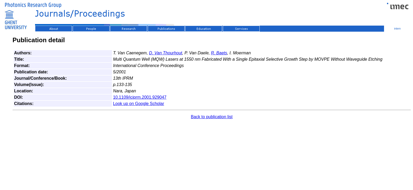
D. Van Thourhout (165, 53)
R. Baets (219, 53)
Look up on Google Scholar (138, 103)
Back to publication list (212, 117)
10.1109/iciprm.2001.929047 (139, 97)
